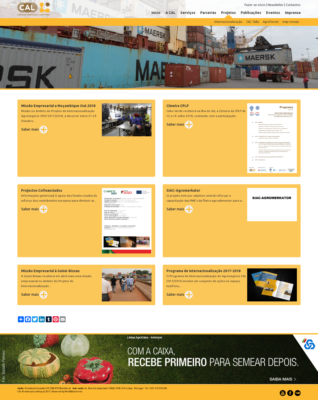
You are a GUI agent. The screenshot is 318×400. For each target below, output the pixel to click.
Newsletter (275, 4)
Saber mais (34, 129)
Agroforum (271, 21)
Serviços (187, 13)
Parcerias (208, 13)
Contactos (293, 4)
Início (156, 13)
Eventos (273, 13)
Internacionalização (228, 21)
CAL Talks (252, 21)
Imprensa (293, 13)
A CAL (170, 13)
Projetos (228, 13)
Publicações (251, 13)
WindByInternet (73, 391)
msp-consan (290, 21)
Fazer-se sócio (254, 4)
